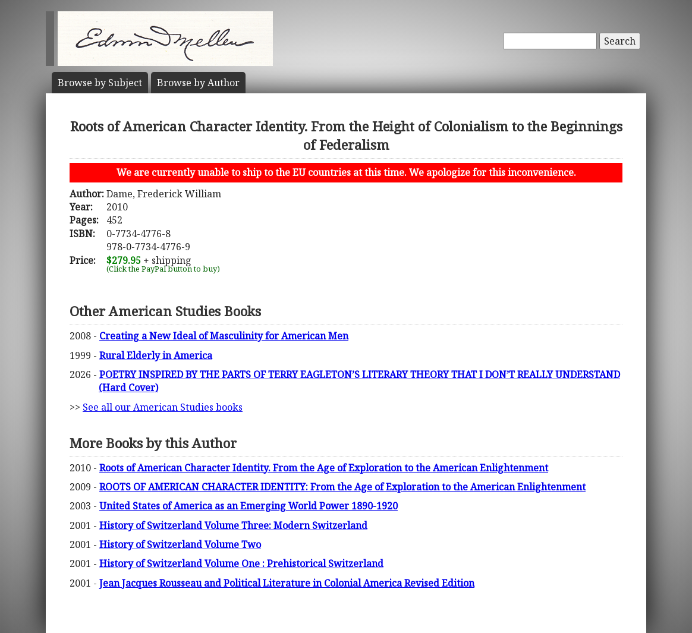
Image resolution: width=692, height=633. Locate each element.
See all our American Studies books (163, 407)
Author (198, 82)
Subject (100, 82)
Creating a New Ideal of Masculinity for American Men (223, 335)
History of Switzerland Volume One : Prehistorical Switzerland (241, 563)
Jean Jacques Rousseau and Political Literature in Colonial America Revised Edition (286, 583)
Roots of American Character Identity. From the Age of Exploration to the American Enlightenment (323, 467)
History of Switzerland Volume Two (180, 544)
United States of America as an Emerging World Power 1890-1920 (248, 505)
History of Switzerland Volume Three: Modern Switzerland (233, 525)
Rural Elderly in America (155, 355)
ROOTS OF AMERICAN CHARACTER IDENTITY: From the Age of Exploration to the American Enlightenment (342, 486)
